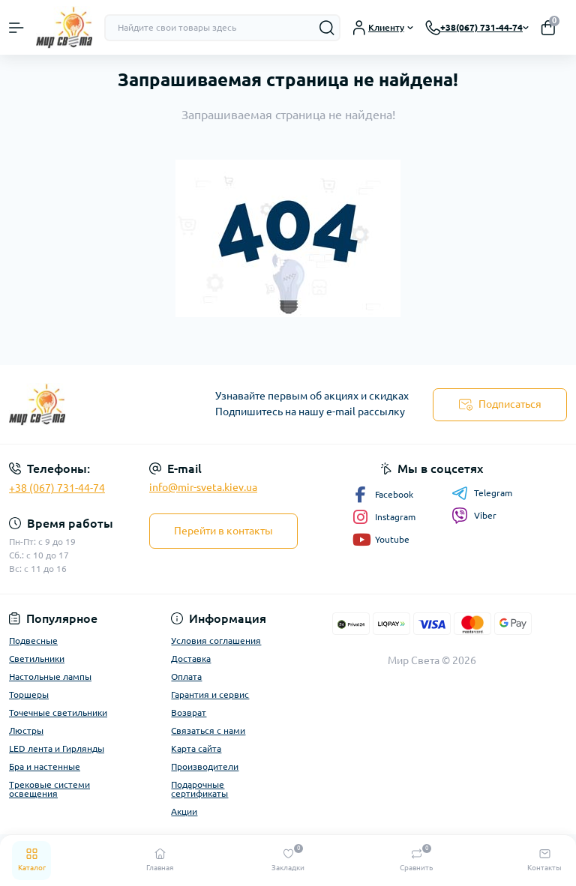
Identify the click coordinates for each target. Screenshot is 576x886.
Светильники (36, 658)
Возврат (188, 712)
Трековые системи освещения (49, 789)
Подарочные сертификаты (199, 789)
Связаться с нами (208, 730)
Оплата (186, 676)
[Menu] (16, 27)
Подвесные (33, 640)
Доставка (191, 658)
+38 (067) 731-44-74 (57, 488)
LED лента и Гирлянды (56, 748)
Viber (474, 515)
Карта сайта (196, 748)
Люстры (26, 730)
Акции (184, 811)
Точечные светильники (58, 712)
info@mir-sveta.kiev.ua (203, 487)
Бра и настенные (44, 766)
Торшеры (29, 694)
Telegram (482, 493)
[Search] (327, 27)
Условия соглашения (216, 640)
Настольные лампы (50, 676)
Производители (204, 766)
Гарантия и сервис (210, 694)
